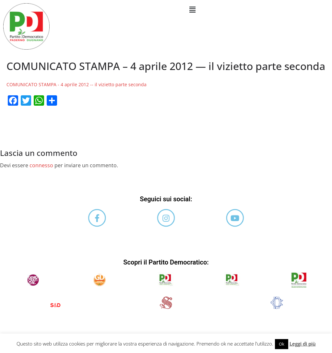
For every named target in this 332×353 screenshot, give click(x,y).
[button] (192, 9)
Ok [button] (281, 344)
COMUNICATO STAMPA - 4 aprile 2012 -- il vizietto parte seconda (76, 84)
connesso (41, 165)
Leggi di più (303, 343)
